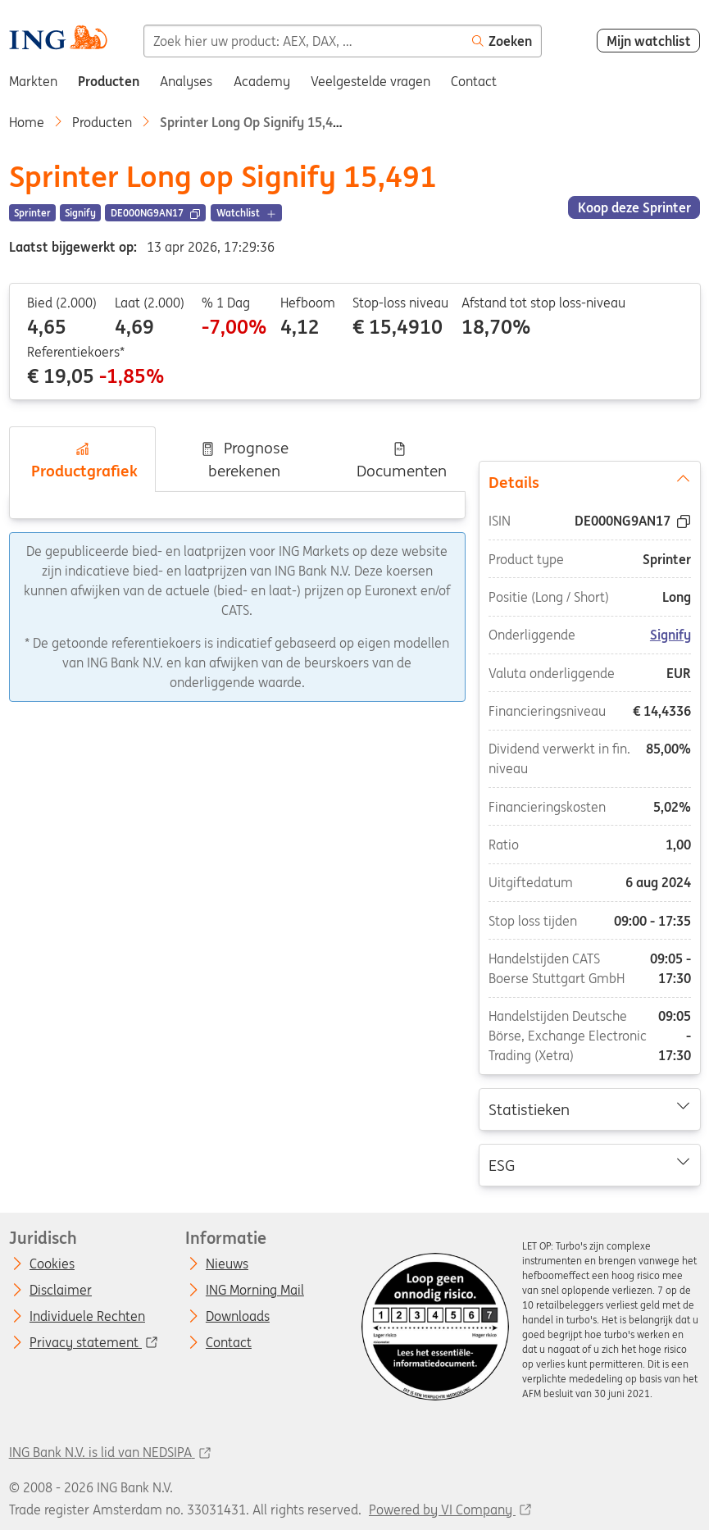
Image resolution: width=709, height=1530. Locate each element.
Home (26, 122)
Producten (102, 122)
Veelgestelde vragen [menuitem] (370, 81)
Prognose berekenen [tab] (244, 459)
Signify (670, 634)
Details (589, 481)
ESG (589, 1163)
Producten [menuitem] (108, 81)
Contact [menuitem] (474, 81)
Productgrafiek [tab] (82, 460)
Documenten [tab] (399, 460)
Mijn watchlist (649, 41)
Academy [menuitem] (262, 81)
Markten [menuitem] (33, 81)
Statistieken (589, 1108)
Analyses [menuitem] (186, 81)
